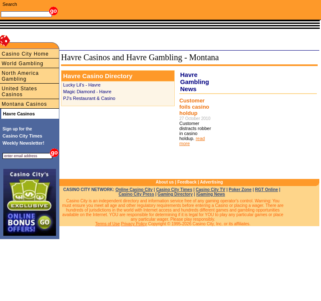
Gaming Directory (175, 194)
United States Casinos (19, 91)
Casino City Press (136, 194)
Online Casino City (134, 189)
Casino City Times (174, 189)
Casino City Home (25, 54)
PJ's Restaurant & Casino (89, 98)
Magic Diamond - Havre (87, 91)
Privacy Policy (134, 224)
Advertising (211, 182)
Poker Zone (240, 189)
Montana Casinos (24, 104)
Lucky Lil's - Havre (82, 84)
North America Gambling (20, 76)
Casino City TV (210, 189)
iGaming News (210, 194)
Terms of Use (107, 224)
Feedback (186, 182)
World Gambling (22, 63)
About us (165, 182)
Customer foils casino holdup (194, 106)
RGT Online (266, 189)
